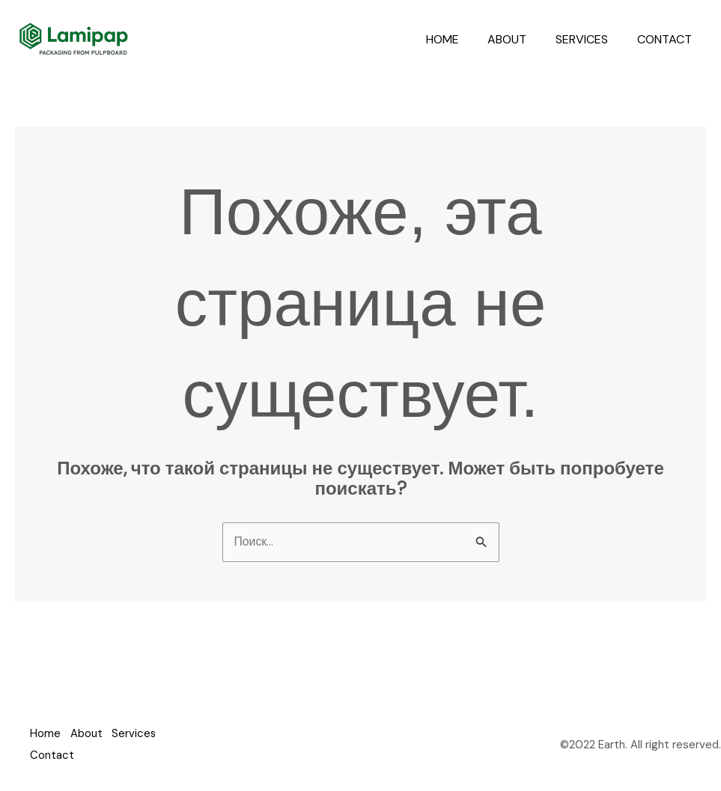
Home (459, 39)
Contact (666, 39)
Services (589, 39)
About (519, 39)
